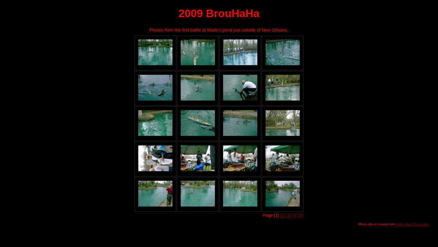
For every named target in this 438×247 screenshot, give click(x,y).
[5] (300, 215)
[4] (294, 215)
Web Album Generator (412, 224)
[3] (288, 215)
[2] (282, 215)
